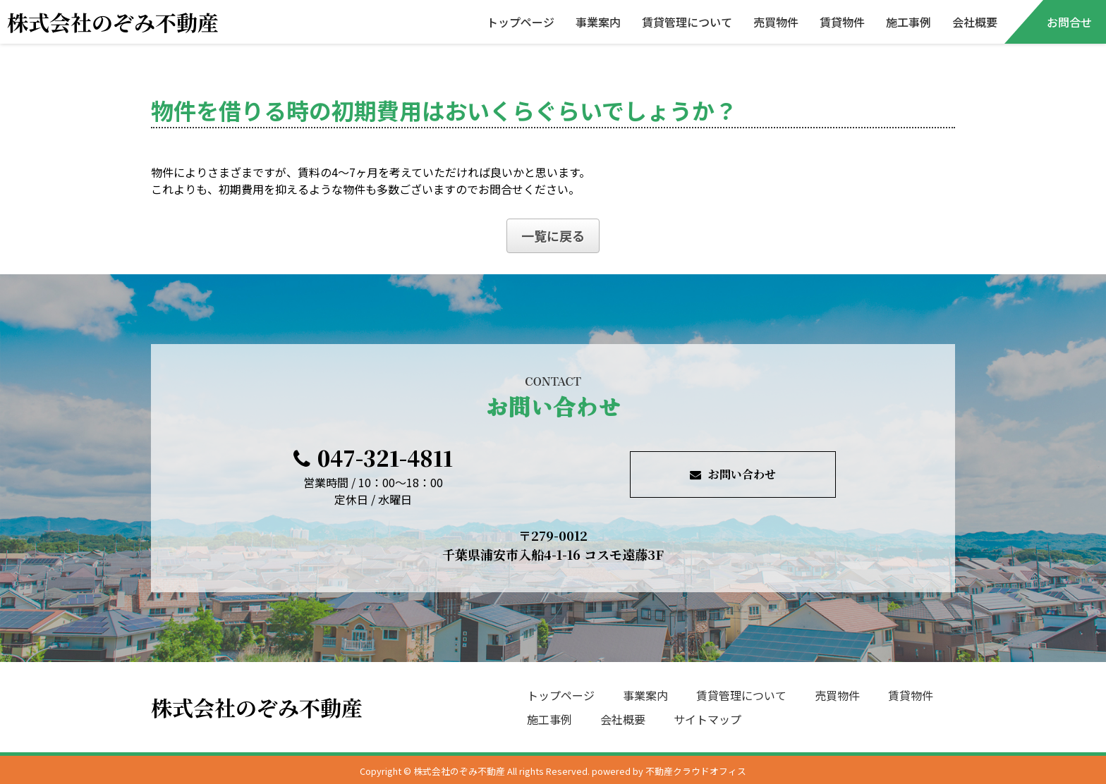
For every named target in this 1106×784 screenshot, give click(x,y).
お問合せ (1069, 21)
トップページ (520, 21)
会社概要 (974, 21)
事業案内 (598, 21)
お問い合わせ (733, 474)
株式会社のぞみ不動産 (113, 21)
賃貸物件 (842, 21)
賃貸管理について (687, 21)
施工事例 (908, 21)
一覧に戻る (553, 235)
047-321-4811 (373, 457)
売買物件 (775, 21)
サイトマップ (707, 719)
